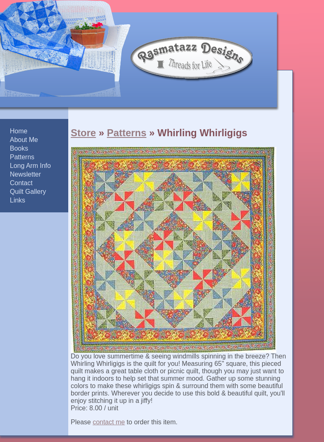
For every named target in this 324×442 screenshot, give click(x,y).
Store (83, 132)
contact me (109, 422)
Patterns (126, 132)
